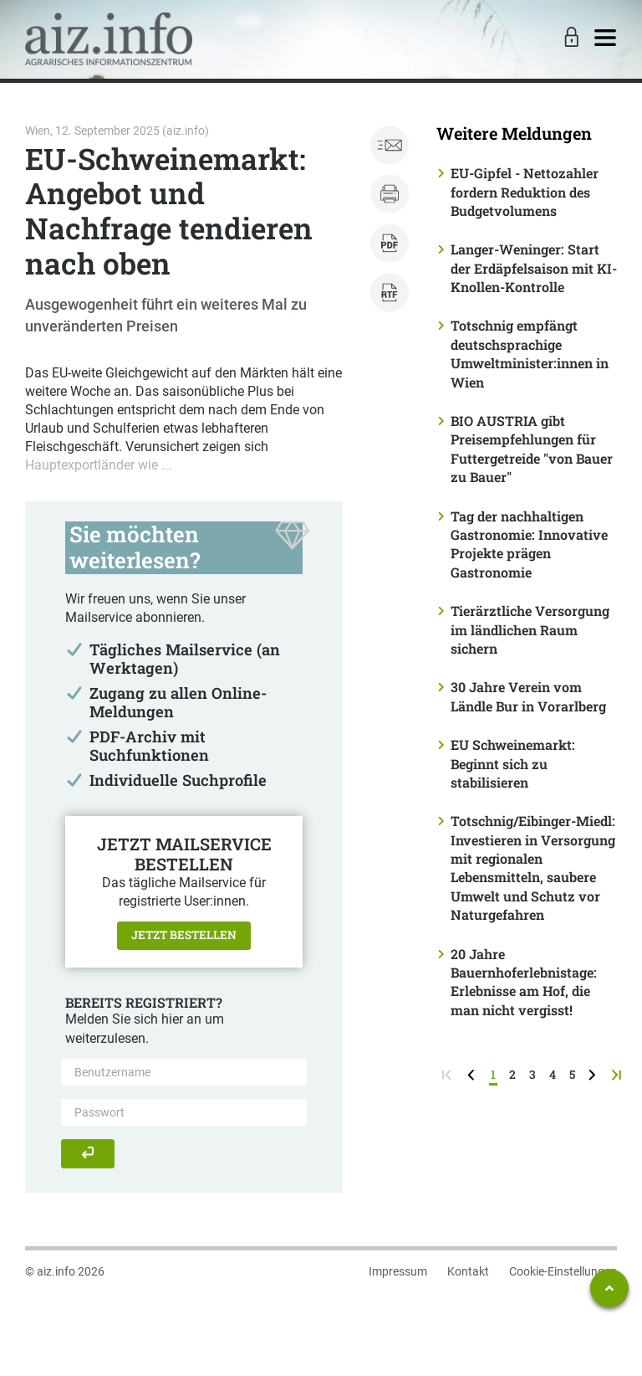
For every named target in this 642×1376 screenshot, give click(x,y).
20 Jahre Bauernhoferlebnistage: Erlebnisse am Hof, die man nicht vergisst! (524, 982)
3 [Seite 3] (532, 1074)
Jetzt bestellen (184, 934)
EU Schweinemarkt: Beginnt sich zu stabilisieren (513, 763)
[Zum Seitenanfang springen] (609, 1288)
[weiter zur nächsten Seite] (593, 1074)
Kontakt (468, 1271)
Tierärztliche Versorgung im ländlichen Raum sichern (530, 629)
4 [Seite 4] (552, 1074)
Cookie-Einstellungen (563, 1271)
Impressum (398, 1271)
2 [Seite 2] (512, 1074)
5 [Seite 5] (572, 1074)
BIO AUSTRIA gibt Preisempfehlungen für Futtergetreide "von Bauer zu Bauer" (532, 448)
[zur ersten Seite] (448, 1074)
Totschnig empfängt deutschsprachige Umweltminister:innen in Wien (530, 353)
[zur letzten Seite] (618, 1074)
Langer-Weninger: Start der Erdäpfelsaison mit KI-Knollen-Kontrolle (534, 267)
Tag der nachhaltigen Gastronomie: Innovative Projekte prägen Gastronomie (529, 544)
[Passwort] (184, 1112)
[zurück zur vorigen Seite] (472, 1074)
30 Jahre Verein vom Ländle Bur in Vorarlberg (528, 696)
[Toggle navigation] (605, 38)
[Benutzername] (184, 1072)
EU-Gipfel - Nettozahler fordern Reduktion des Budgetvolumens (525, 191)
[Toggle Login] (569, 38)
